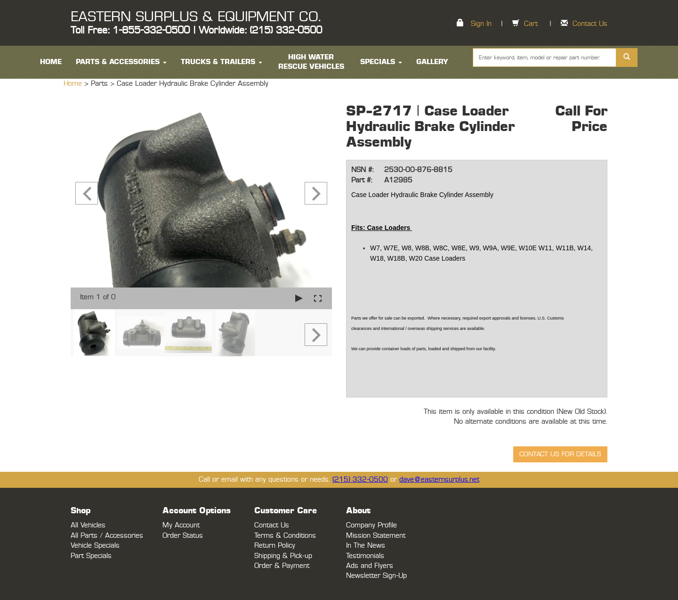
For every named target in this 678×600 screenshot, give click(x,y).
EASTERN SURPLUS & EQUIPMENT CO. (196, 17)
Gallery (432, 62)
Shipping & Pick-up (283, 555)
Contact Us (590, 23)
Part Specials (91, 555)
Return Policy (274, 545)
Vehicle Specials (95, 545)
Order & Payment (281, 565)
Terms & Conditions (285, 535)
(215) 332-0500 (360, 479)
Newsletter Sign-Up (376, 575)
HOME (51, 62)
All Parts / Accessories (107, 535)
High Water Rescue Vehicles (311, 62)
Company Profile (371, 525)
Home (74, 83)
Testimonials (365, 555)
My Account (181, 525)
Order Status (182, 535)
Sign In (481, 23)
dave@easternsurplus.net (439, 479)
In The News (365, 545)
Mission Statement (375, 535)
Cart (531, 23)
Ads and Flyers (369, 565)
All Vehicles (88, 525)
